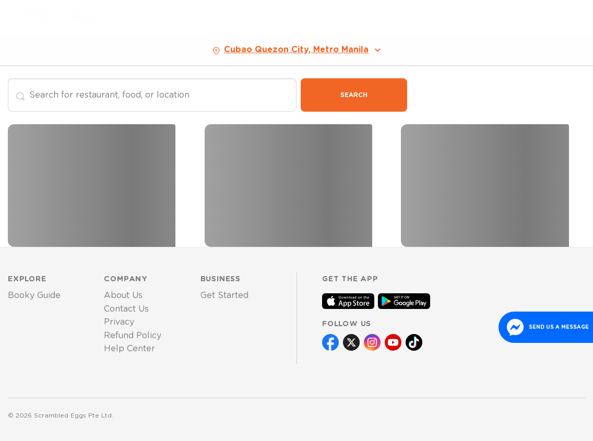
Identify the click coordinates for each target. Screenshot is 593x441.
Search (353, 95)
